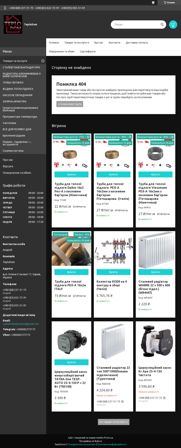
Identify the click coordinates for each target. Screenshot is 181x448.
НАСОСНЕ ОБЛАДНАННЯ (17, 95)
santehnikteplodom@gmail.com (21, 323)
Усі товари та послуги (112, 421)
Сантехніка (9, 122)
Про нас (98, 42)
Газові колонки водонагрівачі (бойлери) (20, 109)
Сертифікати (88, 51)
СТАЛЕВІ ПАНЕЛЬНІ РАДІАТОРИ (21, 67)
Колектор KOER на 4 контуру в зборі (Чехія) (112, 285)
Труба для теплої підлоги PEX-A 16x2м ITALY (70, 285)
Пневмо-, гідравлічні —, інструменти (17, 143)
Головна (54, 42)
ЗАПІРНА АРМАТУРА (14, 101)
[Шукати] (162, 24)
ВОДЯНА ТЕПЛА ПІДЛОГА (18, 88)
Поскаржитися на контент (81, 444)
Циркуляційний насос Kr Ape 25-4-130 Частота (155, 371)
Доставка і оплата (137, 42)
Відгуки (8, 166)
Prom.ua (108, 438)
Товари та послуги (75, 42)
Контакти (114, 42)
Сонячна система (13, 150)
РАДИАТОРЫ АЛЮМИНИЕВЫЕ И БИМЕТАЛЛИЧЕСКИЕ (22, 75)
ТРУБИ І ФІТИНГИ (13, 82)
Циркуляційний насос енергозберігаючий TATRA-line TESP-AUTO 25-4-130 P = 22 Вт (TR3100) (70, 379)
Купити (71, 174)
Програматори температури (20, 116)
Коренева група (71, 104)
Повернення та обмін (61, 51)
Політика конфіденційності (112, 444)
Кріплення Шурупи (14, 135)
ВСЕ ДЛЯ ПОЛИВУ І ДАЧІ (17, 129)
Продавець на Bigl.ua (90, 441)
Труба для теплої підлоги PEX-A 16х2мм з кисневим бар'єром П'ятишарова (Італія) (113, 191)
